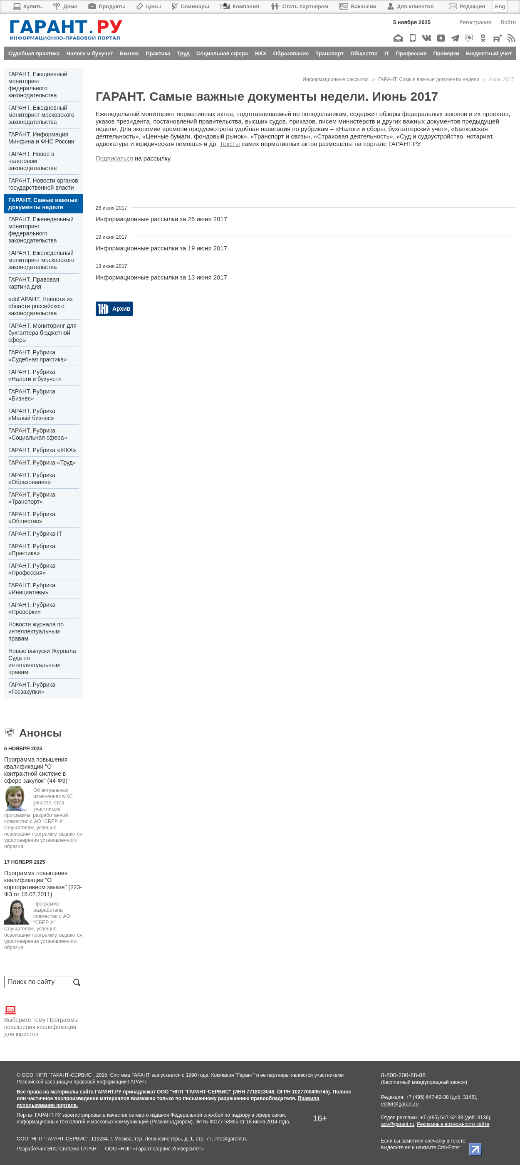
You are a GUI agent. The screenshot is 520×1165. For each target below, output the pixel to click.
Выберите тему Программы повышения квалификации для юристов (41, 1020)
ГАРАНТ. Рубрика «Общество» (31, 517)
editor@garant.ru (399, 1104)
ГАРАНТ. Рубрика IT (35, 533)
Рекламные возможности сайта (453, 1124)
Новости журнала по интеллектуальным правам (36, 631)
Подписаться (114, 158)
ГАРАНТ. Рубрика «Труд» (42, 462)
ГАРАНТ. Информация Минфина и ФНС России (41, 138)
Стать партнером (299, 6)
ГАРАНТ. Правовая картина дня (33, 283)
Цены (148, 6)
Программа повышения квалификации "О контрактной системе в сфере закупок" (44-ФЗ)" (36, 770)
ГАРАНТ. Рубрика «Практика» (31, 550)
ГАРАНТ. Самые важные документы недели (43, 203)
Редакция (467, 6)
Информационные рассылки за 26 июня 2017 (161, 219)
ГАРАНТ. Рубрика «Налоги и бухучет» (35, 375)
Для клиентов (410, 6)
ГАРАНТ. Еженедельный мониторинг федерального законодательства (41, 230)
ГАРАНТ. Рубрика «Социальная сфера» (37, 434)
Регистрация (475, 22)
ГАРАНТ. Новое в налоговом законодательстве (32, 161)
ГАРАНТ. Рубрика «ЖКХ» (42, 450)
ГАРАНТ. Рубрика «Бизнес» (31, 395)
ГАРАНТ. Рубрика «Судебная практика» (37, 356)
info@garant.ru (231, 1139)
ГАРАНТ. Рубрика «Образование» (31, 478)
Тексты (230, 143)
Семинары (190, 6)
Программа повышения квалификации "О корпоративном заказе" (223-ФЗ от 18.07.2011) (43, 884)
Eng (500, 6)
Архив (121, 308)
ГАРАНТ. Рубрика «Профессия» (31, 569)
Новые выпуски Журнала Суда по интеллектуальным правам (42, 661)
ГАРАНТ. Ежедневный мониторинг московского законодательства (41, 114)
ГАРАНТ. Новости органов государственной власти (43, 184)
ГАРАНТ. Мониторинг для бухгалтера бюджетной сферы (42, 332)
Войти (508, 22)
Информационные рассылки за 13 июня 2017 (161, 277)
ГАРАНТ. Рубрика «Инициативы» (31, 589)
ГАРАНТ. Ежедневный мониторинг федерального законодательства (37, 85)
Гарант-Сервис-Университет (168, 1149)
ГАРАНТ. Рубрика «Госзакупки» (31, 688)
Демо (65, 6)
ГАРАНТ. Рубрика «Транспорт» (31, 498)
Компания (239, 6)
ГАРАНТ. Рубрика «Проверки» (31, 608)
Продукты (107, 6)
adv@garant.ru (397, 1124)
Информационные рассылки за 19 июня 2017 (161, 248)
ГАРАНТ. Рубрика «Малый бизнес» (31, 414)
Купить (27, 6)
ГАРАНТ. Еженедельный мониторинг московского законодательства (41, 260)
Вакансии (357, 6)
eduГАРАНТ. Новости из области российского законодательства (40, 306)
